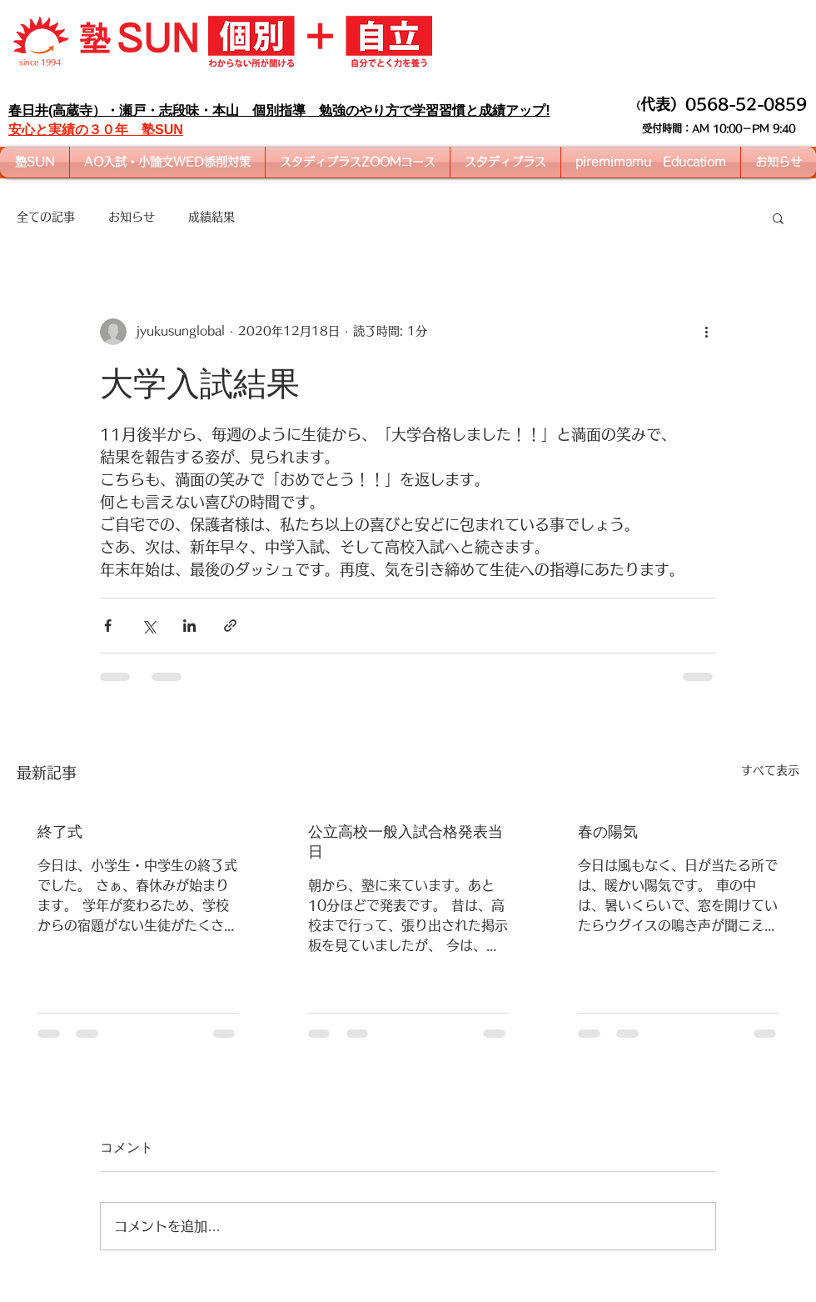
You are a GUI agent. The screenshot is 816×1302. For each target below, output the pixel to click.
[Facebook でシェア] (108, 625)
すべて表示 (770, 770)
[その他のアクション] (706, 332)
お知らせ (131, 217)
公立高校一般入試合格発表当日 (405, 841)
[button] (778, 217)
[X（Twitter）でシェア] (149, 625)
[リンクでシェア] (230, 625)
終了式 (59, 831)
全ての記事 (46, 217)
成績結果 (211, 217)
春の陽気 (608, 831)
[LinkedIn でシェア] (189, 625)
